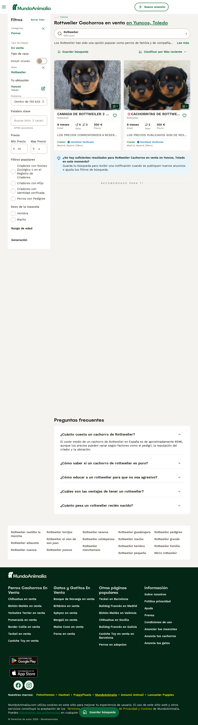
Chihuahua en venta (22, 599)
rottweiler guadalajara (134, 532)
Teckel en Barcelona (113, 599)
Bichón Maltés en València (118, 613)
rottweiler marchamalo (91, 548)
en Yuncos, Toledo (147, 23)
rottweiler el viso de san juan (61, 541)
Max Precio (38, 242)
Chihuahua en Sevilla (114, 620)
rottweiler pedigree (168, 532)
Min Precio (18, 242)
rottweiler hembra (131, 546)
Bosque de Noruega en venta (74, 599)
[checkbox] (13, 111)
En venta (20, 52)
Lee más (183, 43)
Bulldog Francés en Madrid (118, 606)
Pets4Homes (45, 695)
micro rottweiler (165, 553)
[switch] (29, 85)
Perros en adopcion (112, 644)
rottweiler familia (167, 546)
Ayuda (148, 608)
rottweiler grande (167, 539)
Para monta (22, 70)
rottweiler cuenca (24, 550)
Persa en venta (64, 634)
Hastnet (64, 695)
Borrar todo (37, 19)
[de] (19, 250)
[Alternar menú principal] (4, 7)
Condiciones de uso (158, 622)
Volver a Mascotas (21, 27)
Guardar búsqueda (73, 52)
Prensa (149, 615)
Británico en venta (66, 606)
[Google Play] (24, 660)
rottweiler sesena (95, 532)
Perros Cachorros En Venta (27, 590)
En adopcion (23, 61)
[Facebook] (18, 685)
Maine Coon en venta (69, 627)
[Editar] (43, 190)
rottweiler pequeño (132, 553)
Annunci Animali (132, 695)
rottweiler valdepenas (98, 539)
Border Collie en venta (24, 627)
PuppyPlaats (82, 695)
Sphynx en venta (65, 613)
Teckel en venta (19, 634)
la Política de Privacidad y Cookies (127, 709)
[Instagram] (29, 685)
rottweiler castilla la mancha (26, 534)
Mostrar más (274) (27, 173)
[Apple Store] (23, 672)
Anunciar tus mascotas (160, 629)
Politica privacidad (157, 601)
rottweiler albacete (25, 543)
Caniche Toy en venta (23, 640)
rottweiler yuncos (59, 550)
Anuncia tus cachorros (160, 636)
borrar (40, 92)
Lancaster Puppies (161, 695)
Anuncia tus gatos (157, 643)
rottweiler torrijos (59, 532)
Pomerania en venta (22, 620)
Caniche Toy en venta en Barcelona (116, 635)
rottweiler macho (130, 539)
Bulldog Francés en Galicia (118, 627)
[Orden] (162, 52)
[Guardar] (115, 115)
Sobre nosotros (155, 594)
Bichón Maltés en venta (25, 606)
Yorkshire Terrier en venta (26, 613)
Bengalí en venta (65, 620)
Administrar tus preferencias (39, 712)
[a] (39, 250)
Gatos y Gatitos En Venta (72, 590)
